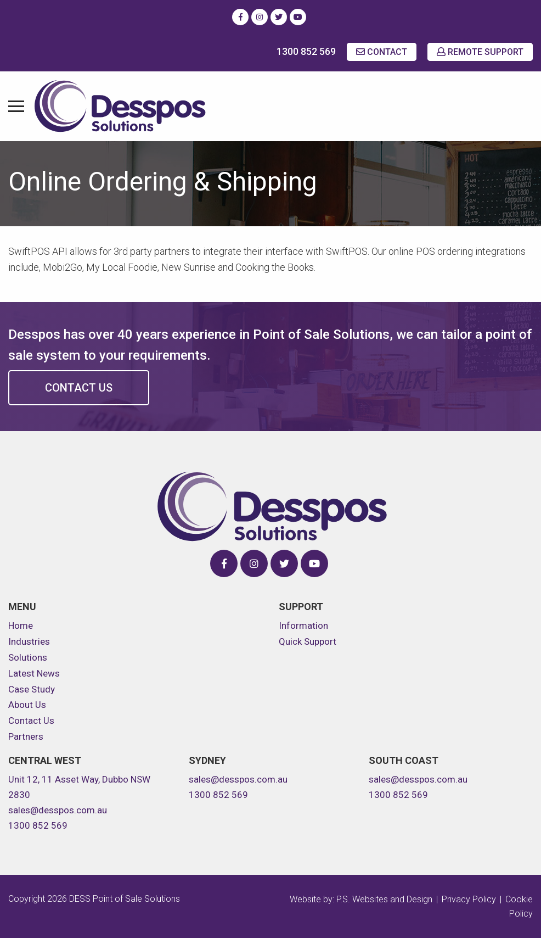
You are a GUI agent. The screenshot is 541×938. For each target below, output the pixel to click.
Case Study (31, 689)
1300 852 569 (306, 51)
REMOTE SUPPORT (480, 52)
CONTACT (381, 52)
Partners (25, 736)
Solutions (27, 657)
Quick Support (307, 641)
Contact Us (78, 387)
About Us (27, 704)
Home (20, 625)
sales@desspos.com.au (57, 810)
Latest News (34, 673)
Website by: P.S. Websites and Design (361, 899)
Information (303, 625)
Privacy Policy (469, 899)
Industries (29, 641)
